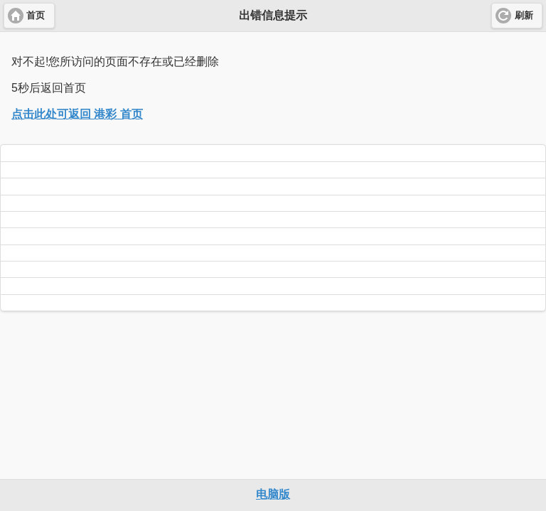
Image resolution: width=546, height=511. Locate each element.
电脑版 (273, 494)
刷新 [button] (524, 16)
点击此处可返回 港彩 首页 (77, 114)
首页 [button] (35, 16)
